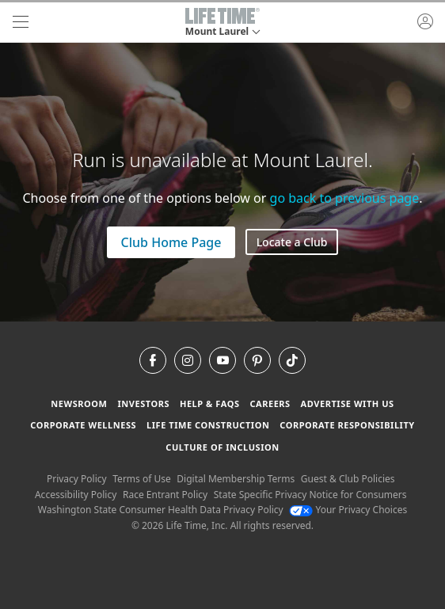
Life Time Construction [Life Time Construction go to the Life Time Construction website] (207, 425)
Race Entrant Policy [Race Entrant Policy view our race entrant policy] (165, 494)
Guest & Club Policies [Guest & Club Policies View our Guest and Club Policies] (348, 478)
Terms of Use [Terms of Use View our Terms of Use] (141, 478)
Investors (143, 403)
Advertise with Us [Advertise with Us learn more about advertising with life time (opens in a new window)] (347, 403)
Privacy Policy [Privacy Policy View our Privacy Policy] (77, 478)
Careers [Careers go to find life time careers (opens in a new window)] (269, 403)
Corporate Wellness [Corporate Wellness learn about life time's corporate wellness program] (83, 425)
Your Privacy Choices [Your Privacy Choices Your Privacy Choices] (348, 509)
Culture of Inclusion (222, 447)
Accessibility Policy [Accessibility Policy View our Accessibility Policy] (75, 494)
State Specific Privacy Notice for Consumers (310, 494)
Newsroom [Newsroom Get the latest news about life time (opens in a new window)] (79, 403)
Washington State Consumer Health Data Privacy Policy (160, 509)
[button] (222, 22)
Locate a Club (292, 241)
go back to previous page (345, 198)
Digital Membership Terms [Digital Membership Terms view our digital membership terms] (236, 478)
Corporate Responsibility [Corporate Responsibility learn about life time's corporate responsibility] (347, 425)
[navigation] (20, 22)
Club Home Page (171, 242)
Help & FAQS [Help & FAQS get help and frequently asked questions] (210, 403)
